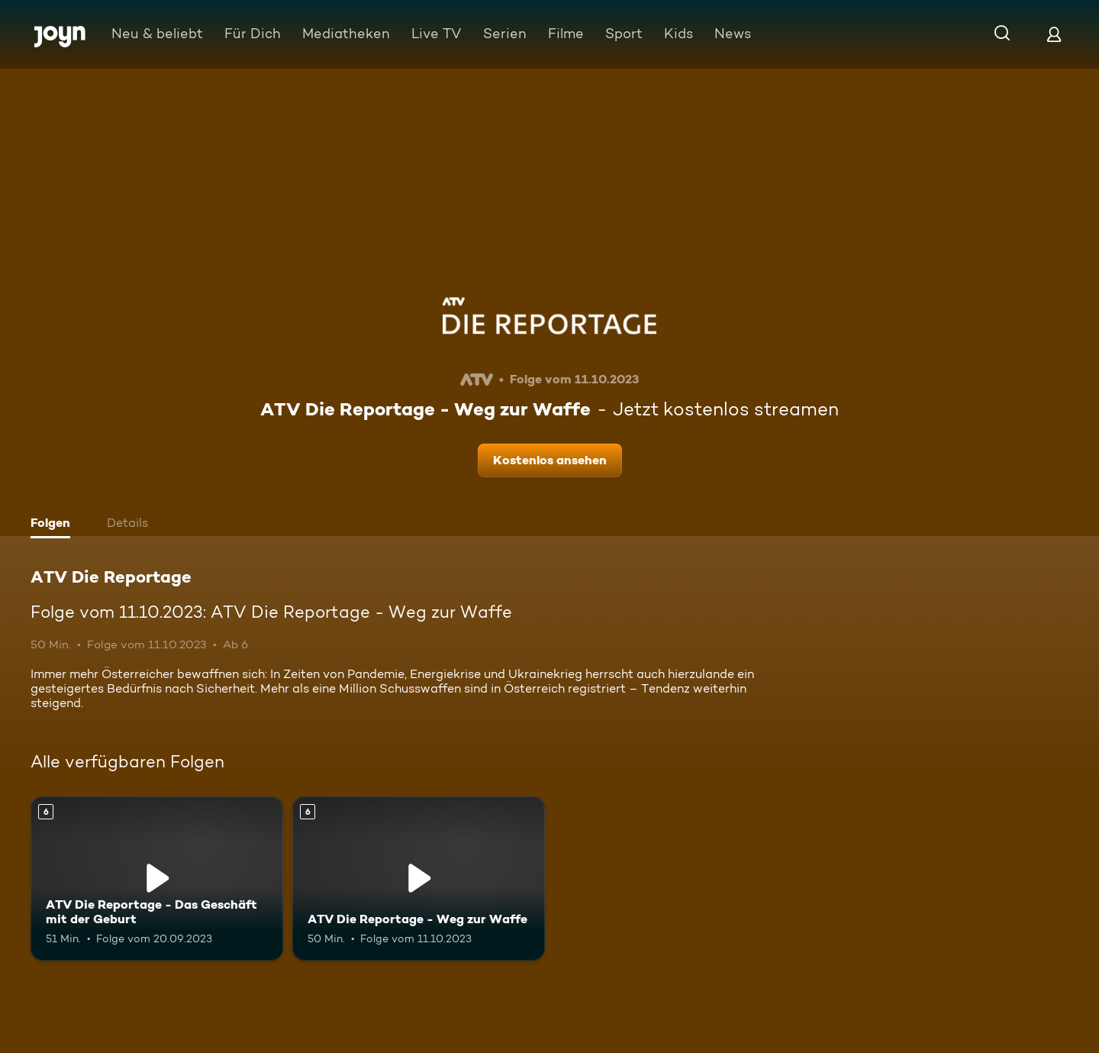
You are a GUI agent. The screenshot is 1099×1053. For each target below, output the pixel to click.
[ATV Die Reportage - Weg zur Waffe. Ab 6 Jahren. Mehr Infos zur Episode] (418, 878)
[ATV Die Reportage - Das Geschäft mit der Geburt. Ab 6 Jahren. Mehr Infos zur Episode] (157, 878)
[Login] (1054, 34)
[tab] (54, 524)
